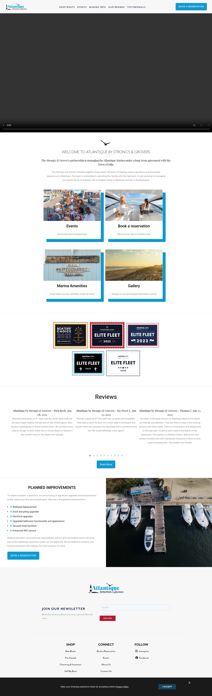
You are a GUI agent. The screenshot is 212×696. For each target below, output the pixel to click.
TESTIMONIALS (136, 7)
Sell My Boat (70, 671)
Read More (106, 464)
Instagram (142, 651)
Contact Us (106, 671)
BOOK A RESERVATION (191, 6)
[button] (90, 455)
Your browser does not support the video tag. (106, 72)
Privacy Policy (122, 687)
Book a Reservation (106, 651)
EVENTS (82, 7)
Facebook (142, 657)
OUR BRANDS (116, 7)
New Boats (70, 651)
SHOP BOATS (67, 6)
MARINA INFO (97, 7)
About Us (106, 664)
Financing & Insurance (70, 664)
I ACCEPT (167, 687)
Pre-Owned (70, 657)
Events (106, 657)
